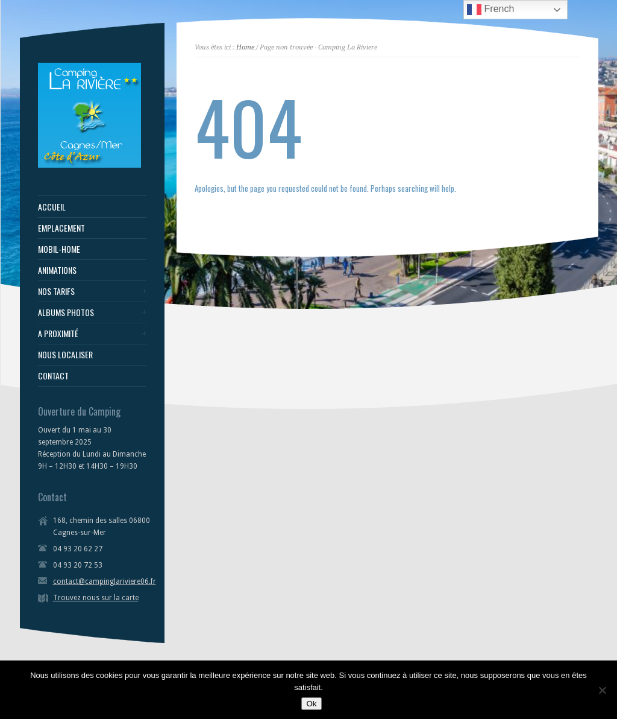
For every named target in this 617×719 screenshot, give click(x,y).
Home (245, 47)
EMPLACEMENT (61, 228)
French (490, 9)
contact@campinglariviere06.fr (104, 581)
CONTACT (53, 376)
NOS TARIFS (56, 291)
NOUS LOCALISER (65, 354)
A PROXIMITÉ (58, 333)
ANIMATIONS (57, 270)
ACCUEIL (52, 207)
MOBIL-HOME (59, 249)
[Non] (602, 690)
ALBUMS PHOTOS (66, 312)
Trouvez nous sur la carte (96, 598)
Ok (311, 703)
